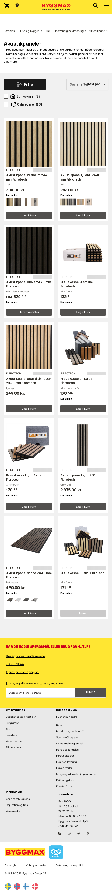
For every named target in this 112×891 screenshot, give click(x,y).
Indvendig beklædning (69, 31)
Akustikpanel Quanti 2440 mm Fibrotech (80, 177)
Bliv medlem (13, 747)
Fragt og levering (66, 761)
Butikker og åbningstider (21, 716)
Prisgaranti (12, 723)
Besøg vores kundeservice (25, 656)
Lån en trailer (64, 768)
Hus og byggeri (30, 31)
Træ (47, 31)
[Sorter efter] (87, 84)
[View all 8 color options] (34, 202)
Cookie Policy (64, 786)
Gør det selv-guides (18, 798)
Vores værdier (14, 741)
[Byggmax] (56, 6)
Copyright (11, 865)
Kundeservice (66, 710)
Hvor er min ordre (66, 716)
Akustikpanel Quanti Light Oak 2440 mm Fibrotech (28, 381)
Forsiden (9, 31)
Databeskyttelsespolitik (70, 865)
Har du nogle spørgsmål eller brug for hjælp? (48, 647)
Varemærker (13, 811)
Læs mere (10, 61)
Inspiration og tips (17, 805)
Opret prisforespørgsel (22, 672)
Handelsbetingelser (68, 749)
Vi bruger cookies (36, 865)
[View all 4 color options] (34, 600)
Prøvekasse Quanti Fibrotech (82, 573)
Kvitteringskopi (65, 780)
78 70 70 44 (15, 664)
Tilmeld (90, 692)
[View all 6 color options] (88, 202)
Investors (11, 735)
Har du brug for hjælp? (70, 731)
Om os (10, 729)
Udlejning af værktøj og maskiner (76, 774)
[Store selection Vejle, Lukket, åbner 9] (17, 5)
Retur (59, 725)
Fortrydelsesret (65, 755)
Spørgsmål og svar (67, 737)
